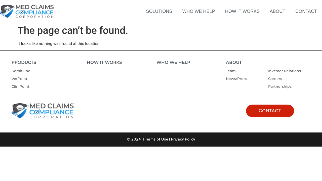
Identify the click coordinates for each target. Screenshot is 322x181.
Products (24, 62)
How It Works (104, 62)
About (234, 62)
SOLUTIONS (159, 11)
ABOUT (277, 11)
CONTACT (306, 11)
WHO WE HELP (198, 11)
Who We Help (173, 62)
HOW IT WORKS (242, 11)
